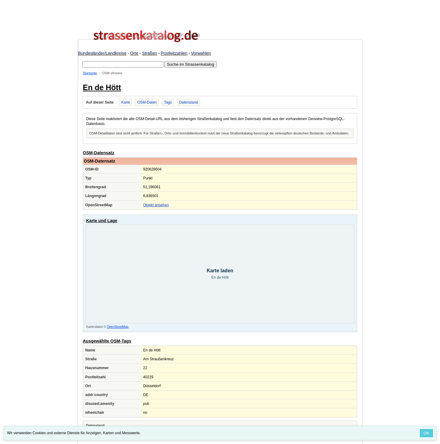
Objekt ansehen (156, 205)
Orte (134, 53)
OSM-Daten (146, 102)
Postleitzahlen (174, 53)
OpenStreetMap (117, 326)
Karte (125, 102)
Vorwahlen (201, 53)
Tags (168, 102)
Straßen (149, 53)
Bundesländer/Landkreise (102, 53)
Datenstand (188, 102)
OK (426, 433)
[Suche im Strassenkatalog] (122, 64)
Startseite (90, 73)
